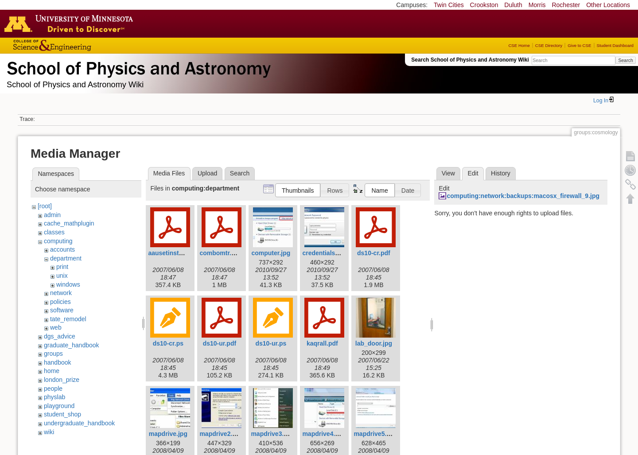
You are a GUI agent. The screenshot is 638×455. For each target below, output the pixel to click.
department (66, 258)
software (62, 310)
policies (60, 301)
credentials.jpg (324, 253)
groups (53, 353)
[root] (45, 206)
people (53, 388)
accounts (62, 249)
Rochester (566, 4)
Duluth (513, 4)
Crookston (484, 4)
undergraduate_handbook (79, 423)
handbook (57, 362)
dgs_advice (59, 336)
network (61, 292)
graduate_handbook (71, 345)
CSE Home (518, 45)
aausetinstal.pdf (171, 253)
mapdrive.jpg (168, 433)
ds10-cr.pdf (373, 253)
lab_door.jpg (373, 343)
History (500, 173)
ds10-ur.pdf (219, 343)
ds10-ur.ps (270, 343)
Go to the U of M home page (71, 23)
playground (59, 405)
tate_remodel (68, 319)
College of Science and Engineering (79, 45)
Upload (207, 173)
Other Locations (608, 4)
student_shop (62, 414)
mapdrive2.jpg (220, 433)
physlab (54, 397)
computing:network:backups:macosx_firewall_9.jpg (523, 195)
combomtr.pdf (220, 253)
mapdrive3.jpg (272, 433)
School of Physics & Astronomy (137, 66)
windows (68, 284)
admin (52, 214)
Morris (537, 4)
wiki (49, 432)
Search (625, 60)
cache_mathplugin (69, 223)
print (62, 266)
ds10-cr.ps (168, 343)
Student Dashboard (615, 45)
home (51, 370)
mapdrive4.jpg (323, 433)
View (448, 173)
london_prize (61, 379)
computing (58, 241)
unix (62, 275)
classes (54, 232)
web (56, 327)
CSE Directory (548, 45)
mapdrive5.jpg (375, 433)
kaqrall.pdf (322, 343)
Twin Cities (449, 4)
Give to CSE (579, 45)
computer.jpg (270, 253)
